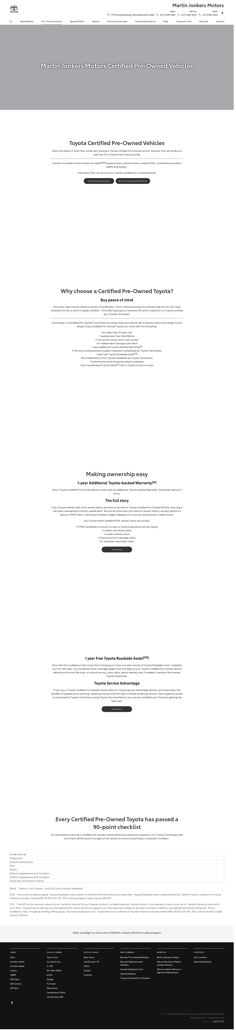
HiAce (87, 965)
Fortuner (51, 983)
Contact (220, 21)
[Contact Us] (132, 14)
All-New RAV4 (54, 970)
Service (96, 21)
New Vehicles (27, 21)
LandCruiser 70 (91, 961)
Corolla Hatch (17, 961)
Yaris (12, 957)
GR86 (13, 974)
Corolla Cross (54, 961)
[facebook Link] (222, 13)
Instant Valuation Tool (131, 969)
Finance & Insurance (145, 21)
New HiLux (52, 987)
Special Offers (77, 21)
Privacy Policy (180, 1013)
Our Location (200, 957)
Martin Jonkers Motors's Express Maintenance (169, 971)
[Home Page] (14, 9)
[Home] (10, 21)
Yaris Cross (52, 957)
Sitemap (170, 1013)
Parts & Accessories (117, 21)
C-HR (50, 965)
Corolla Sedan (17, 965)
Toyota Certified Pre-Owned (135, 977)
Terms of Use (192, 1013)
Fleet (166, 21)
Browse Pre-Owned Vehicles (134, 957)
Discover (203, 21)
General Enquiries (203, 961)
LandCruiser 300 (55, 996)
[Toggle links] (213, 1021)
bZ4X (49, 974)
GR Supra (15, 979)
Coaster (88, 974)
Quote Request (128, 973)
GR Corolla (15, 983)
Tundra (87, 970)
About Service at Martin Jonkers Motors (169, 963)
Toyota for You (183, 21)
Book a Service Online (168, 957)
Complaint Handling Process (211, 1013)
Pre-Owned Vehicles (51, 21)
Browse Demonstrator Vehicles (131, 963)
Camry (13, 970)
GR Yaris (14, 987)
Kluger (50, 979)
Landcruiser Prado (56, 992)
